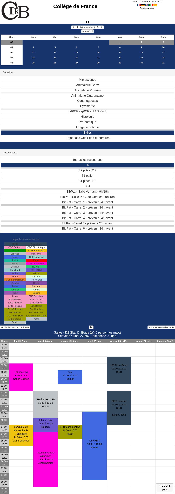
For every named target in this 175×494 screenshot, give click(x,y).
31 (163, 62)
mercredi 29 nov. (70, 341)
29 (120, 62)
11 (33, 52)
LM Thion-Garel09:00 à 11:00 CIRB (119, 368)
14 (98, 52)
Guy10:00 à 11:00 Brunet (70, 375)
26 (55, 62)
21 (98, 57)
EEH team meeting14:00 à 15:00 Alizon (70, 430)
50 (11, 52)
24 (163, 57)
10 (163, 47)
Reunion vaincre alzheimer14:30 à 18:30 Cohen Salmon (45, 457)
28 (98, 62)
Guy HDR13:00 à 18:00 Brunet (94, 444)
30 (141, 62)
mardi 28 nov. (45, 341)
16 (141, 52)
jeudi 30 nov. (94, 341)
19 (55, 57)
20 (76, 57)
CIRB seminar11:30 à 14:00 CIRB (119, 408)
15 (120, 52)
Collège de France (75, 6)
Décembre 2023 (87, 27)
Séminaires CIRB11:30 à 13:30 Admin (45, 403)
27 (76, 62)
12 (55, 52)
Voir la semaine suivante (161, 327)
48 (11, 42)
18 (33, 57)
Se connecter (147, 8)
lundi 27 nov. (21, 341)
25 (33, 62)
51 (11, 57)
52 (11, 62)
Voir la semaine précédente (15, 327)
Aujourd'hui (87, 31)
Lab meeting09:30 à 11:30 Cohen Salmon (21, 375)
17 (163, 52)
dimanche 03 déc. (165, 341)
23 (141, 57)
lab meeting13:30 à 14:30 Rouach (45, 423)
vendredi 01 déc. (119, 341)
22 (120, 57)
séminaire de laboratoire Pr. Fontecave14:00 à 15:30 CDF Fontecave (21, 434)
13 (76, 52)
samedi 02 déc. (143, 341)
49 (11, 47)
